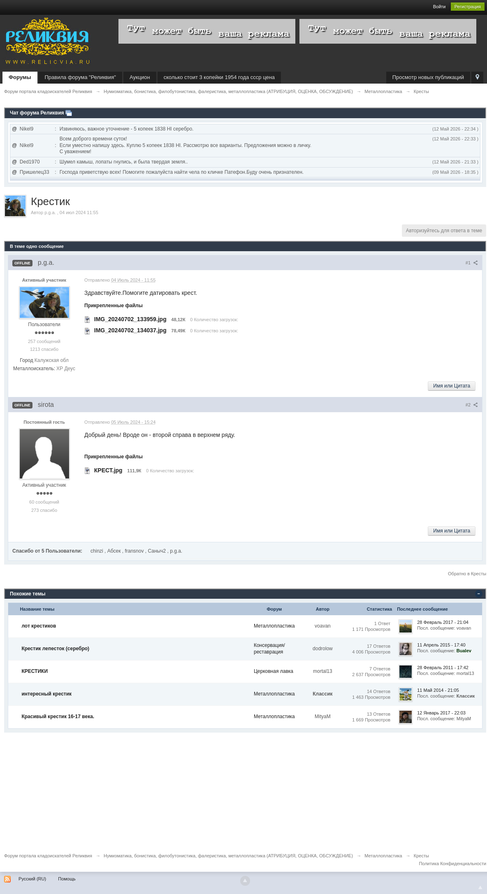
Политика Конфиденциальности (452, 863)
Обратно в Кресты (467, 573)
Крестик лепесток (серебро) (55, 648)
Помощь (67, 878)
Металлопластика (274, 626)
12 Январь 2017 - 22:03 (441, 712)
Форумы (20, 77)
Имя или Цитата (451, 386)
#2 (472, 404)
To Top (480, 887)
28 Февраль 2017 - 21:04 (442, 622)
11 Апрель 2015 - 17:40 (441, 644)
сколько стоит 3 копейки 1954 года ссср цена (219, 77)
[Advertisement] (243, 790)
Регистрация (468, 6)
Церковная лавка (273, 671)
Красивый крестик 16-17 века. (57, 716)
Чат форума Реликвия (37, 113)
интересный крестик (46, 694)
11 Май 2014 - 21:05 (438, 690)
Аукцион (140, 77)
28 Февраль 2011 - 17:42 (442, 667)
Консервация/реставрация (269, 648)
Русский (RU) (32, 878)
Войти (439, 6)
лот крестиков (38, 626)
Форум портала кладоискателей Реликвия (48, 855)
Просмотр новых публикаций (428, 77)
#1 (472, 262)
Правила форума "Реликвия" (80, 77)
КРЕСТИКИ (34, 671)
